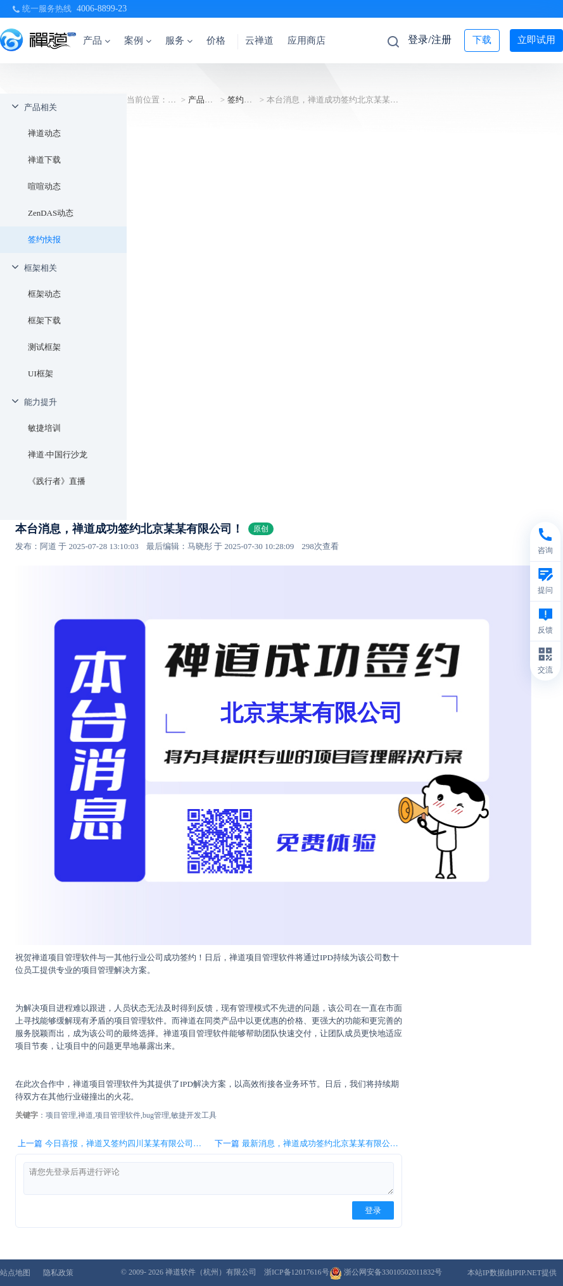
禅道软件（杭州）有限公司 (210, 1272)
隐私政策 (58, 1272)
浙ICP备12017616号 (296, 1272)
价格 (215, 40)
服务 (179, 40)
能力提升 (40, 402)
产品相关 (40, 107)
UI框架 (40, 373)
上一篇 (111, 1143)
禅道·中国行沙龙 (57, 454)
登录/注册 (429, 39)
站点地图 (15, 1272)
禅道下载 (44, 159)
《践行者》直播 (56, 481)
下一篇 (308, 1143)
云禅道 (259, 40)
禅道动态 (44, 133)
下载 (481, 40)
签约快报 (44, 239)
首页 (176, 99)
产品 (96, 40)
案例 (137, 40)
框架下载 (44, 320)
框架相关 (40, 268)
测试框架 (44, 347)
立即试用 (536, 40)
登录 (373, 1210)
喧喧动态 (44, 186)
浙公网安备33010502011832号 (386, 1272)
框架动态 (44, 294)
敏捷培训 (44, 428)
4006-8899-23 (102, 8)
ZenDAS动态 (50, 213)
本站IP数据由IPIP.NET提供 (512, 1272)
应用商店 (307, 40)
